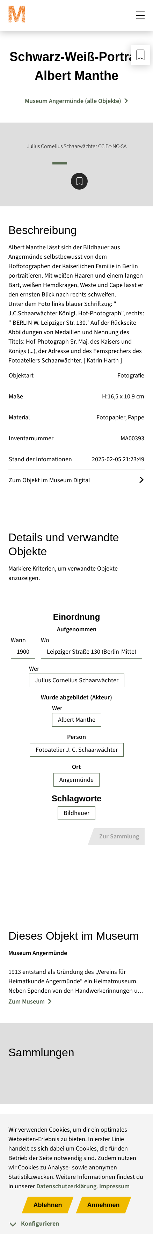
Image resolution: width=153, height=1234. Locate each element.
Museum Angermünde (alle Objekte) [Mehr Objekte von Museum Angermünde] (73, 101)
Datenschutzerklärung (66, 1186)
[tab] (76, 1223)
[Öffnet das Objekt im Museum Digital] (141, 480)
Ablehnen (47, 1205)
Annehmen (103, 1205)
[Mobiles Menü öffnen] (140, 15)
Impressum (114, 1186)
